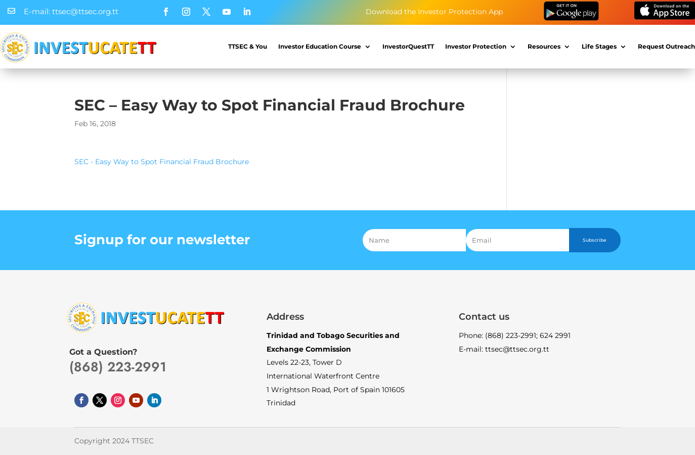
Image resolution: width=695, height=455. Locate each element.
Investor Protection (475, 46)
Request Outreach (666, 46)
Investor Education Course (319, 46)
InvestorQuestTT (408, 46)
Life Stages (599, 46)
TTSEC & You (247, 46)
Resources (544, 46)
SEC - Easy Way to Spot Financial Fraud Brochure (161, 161)
